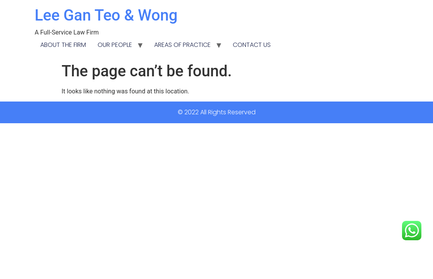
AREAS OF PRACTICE (182, 44)
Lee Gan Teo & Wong (105, 15)
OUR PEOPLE (115, 44)
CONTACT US (252, 44)
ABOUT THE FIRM (63, 44)
